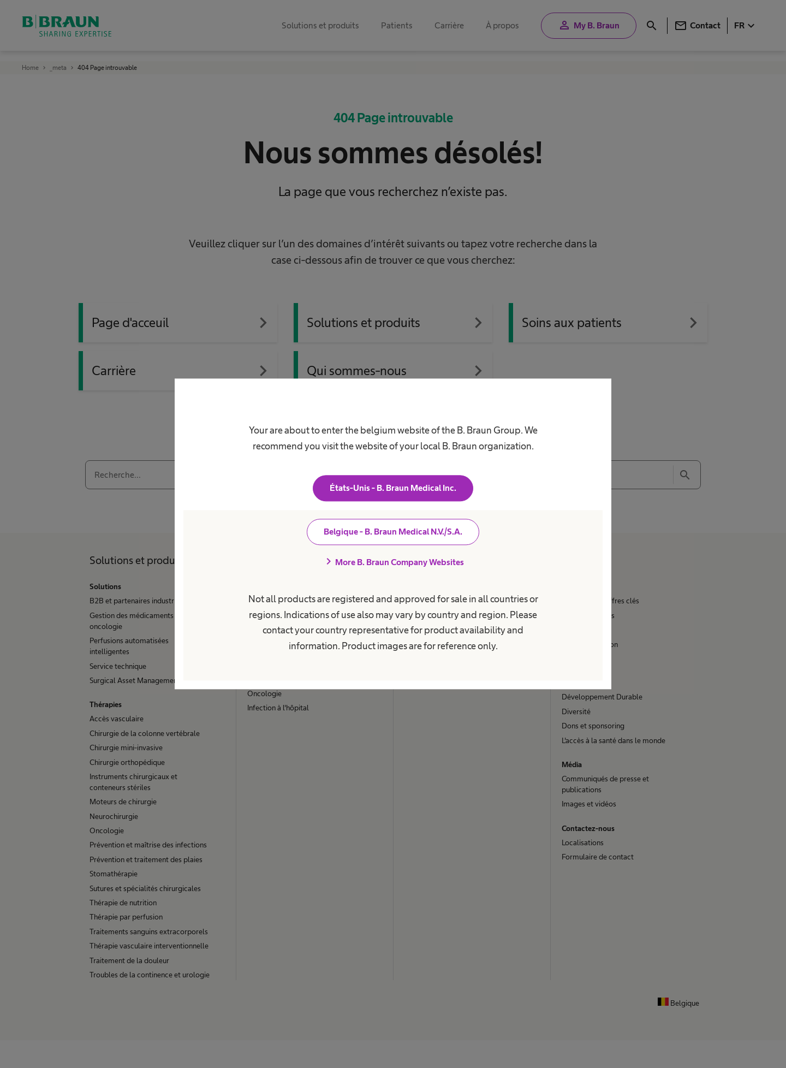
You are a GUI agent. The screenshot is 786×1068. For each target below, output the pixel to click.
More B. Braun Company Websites (393, 562)
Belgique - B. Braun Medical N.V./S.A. (393, 532)
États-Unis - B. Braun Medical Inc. (393, 488)
